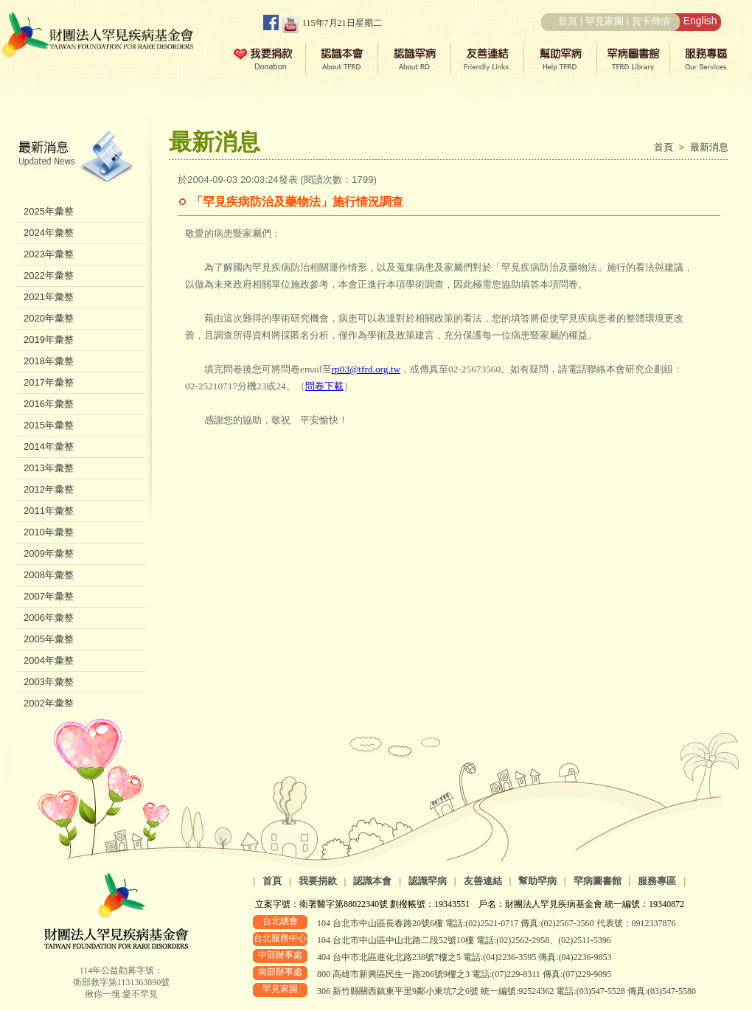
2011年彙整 (49, 510)
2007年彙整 (49, 596)
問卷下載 (324, 386)
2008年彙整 (49, 574)
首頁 (567, 21)
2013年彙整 (49, 467)
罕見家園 (604, 21)
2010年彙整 (49, 532)
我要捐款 (318, 880)
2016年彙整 (49, 403)
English (700, 21)
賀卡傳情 (651, 21)
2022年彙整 (49, 275)
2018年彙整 (49, 360)
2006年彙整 (49, 617)
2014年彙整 (49, 446)
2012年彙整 (49, 489)
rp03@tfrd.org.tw (366, 369)
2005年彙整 (49, 639)
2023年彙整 (49, 254)
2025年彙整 (49, 211)
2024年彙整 (49, 232)
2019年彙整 (49, 339)
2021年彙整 (49, 296)
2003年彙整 (49, 681)
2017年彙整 (49, 382)
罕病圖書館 (598, 880)
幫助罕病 (537, 880)
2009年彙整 (49, 553)
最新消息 (709, 147)
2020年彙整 (49, 318)
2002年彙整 (49, 703)
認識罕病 (427, 880)
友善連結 (483, 880)
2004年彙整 (49, 660)
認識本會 (372, 880)
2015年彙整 (49, 425)
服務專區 (657, 880)
